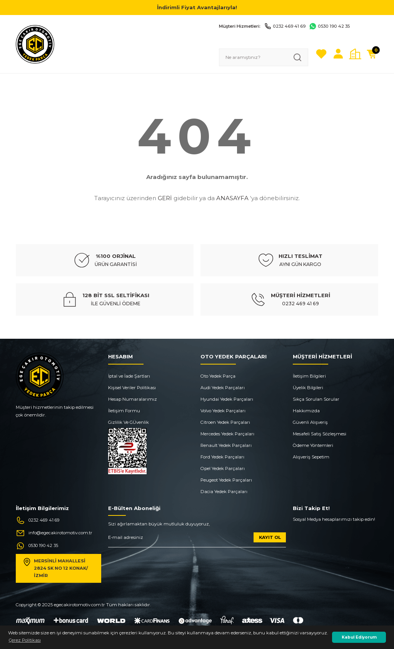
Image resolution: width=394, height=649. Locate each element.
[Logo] (35, 44)
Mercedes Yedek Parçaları (227, 434)
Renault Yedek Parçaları (226, 445)
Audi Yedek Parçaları (222, 387)
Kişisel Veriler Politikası (132, 387)
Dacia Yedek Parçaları (223, 491)
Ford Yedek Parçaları (222, 457)
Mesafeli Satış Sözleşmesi (319, 434)
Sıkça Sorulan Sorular (316, 399)
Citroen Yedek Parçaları (225, 422)
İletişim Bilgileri (309, 376)
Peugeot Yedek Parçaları (226, 480)
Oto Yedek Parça (217, 376)
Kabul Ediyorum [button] (359, 637)
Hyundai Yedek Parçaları (226, 399)
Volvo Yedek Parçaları (222, 410)
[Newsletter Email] (197, 539)
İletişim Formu (124, 410)
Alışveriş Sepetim (311, 457)
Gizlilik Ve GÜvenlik (128, 422)
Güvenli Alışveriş (310, 422)
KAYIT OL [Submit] (270, 537)
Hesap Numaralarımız (132, 399)
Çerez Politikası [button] (25, 640)
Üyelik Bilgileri (308, 387)
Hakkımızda (306, 410)
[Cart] (372, 54)
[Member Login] (338, 54)
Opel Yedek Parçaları (222, 468)
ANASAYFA (232, 198)
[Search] (263, 57)
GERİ (165, 198)
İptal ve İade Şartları (129, 376)
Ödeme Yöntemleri (313, 445)
